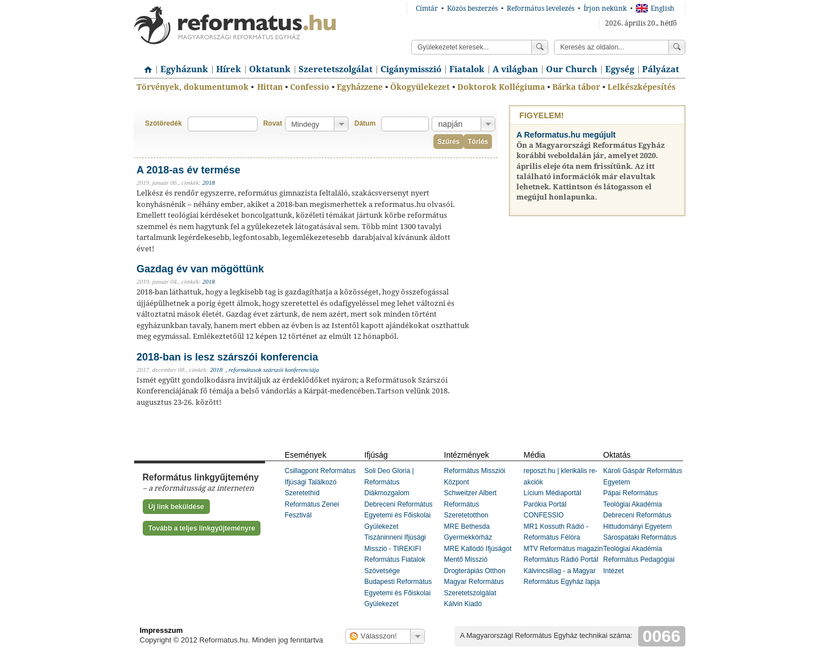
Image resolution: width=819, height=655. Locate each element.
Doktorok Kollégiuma (501, 87)
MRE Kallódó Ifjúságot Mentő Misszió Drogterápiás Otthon (478, 560)
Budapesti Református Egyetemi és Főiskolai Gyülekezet (398, 593)
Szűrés (448, 142)
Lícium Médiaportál (552, 493)
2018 (208, 182)
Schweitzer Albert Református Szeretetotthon (470, 504)
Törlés (478, 142)
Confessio (309, 87)
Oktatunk (270, 69)
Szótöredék (163, 123)
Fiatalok (467, 69)
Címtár (427, 9)
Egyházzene (360, 87)
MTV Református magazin (563, 549)
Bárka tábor (576, 87)
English (655, 9)
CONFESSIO (544, 515)
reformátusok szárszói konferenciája (274, 369)
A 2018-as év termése (188, 170)
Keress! (676, 47)
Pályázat (660, 69)
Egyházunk (184, 69)
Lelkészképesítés (641, 87)
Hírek (228, 69)
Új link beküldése (176, 507)
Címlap (145, 65)
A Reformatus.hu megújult (566, 134)
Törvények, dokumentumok (192, 87)
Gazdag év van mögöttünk (200, 269)
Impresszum (161, 630)
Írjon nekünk (605, 9)
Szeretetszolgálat (336, 69)
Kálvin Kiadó (463, 604)
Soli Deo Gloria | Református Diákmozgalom (389, 482)
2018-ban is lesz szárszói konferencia (227, 357)
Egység (619, 69)
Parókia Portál (545, 504)
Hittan (270, 87)
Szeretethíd (302, 493)
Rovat (272, 123)
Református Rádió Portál (561, 559)
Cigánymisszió (410, 69)
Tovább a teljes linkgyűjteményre (201, 528)
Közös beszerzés (472, 9)
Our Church (571, 69)
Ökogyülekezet (420, 87)
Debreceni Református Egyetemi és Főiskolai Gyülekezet (399, 515)
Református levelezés (540, 9)
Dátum (364, 123)
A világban (515, 69)
